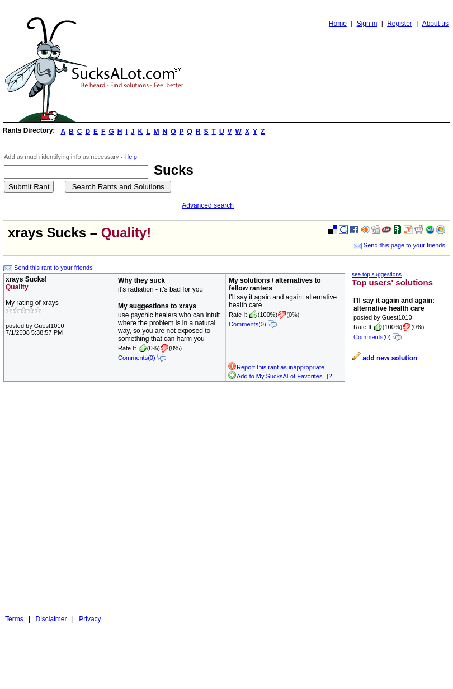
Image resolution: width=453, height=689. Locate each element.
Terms (14, 619)
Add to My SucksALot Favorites (275, 376)
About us (435, 23)
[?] (330, 376)
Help (130, 156)
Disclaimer (51, 619)
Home (338, 23)
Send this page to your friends (399, 245)
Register (399, 23)
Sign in (367, 23)
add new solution (389, 358)
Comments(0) (142, 357)
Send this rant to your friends (48, 267)
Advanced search (208, 205)
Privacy (90, 619)
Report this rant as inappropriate (276, 367)
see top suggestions (377, 274)
